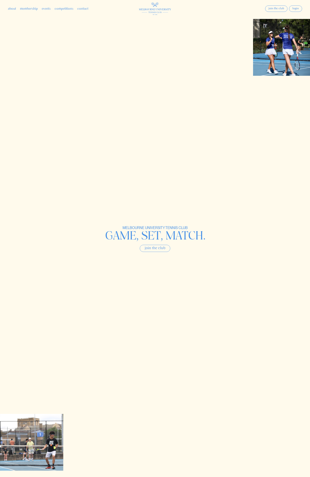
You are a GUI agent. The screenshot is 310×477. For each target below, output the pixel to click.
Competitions (64, 8)
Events (46, 8)
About (12, 8)
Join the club (276, 8)
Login (295, 8)
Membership (29, 8)
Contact (82, 8)
